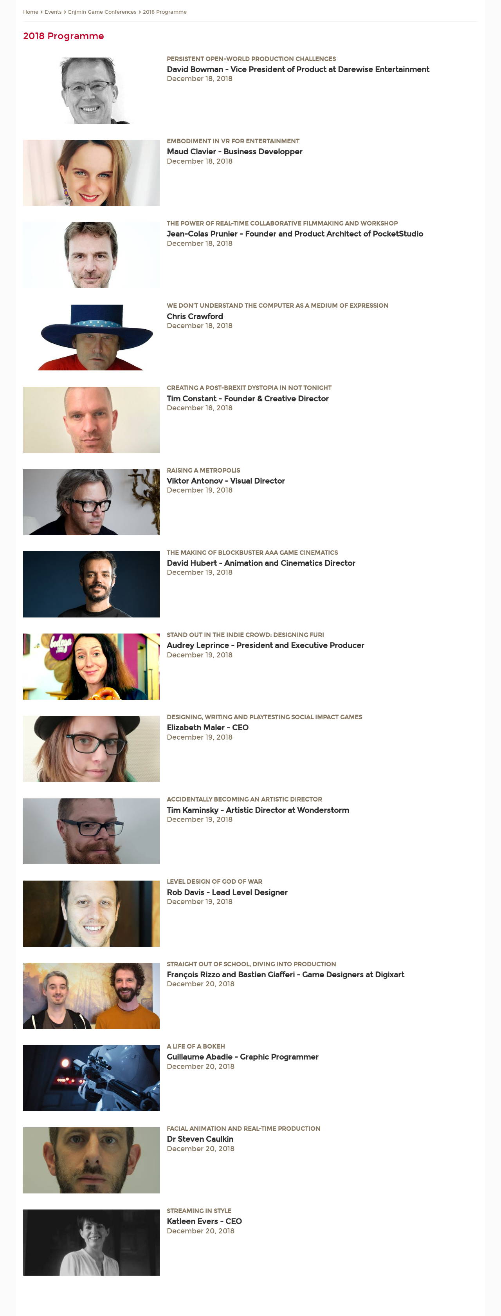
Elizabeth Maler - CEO (208, 727)
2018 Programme (165, 12)
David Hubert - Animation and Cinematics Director (261, 563)
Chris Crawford (195, 316)
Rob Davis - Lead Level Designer (227, 892)
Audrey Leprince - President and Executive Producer (265, 645)
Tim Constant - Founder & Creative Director (248, 398)
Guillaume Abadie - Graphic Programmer (243, 1056)
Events (53, 12)
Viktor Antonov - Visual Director (226, 481)
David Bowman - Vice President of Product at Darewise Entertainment (298, 69)
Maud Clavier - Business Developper (235, 151)
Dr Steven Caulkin (200, 1139)
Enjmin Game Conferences (102, 12)
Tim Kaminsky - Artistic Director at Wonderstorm (258, 810)
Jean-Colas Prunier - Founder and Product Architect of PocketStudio (295, 233)
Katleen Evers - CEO (204, 1221)
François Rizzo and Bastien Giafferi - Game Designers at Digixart (285, 974)
